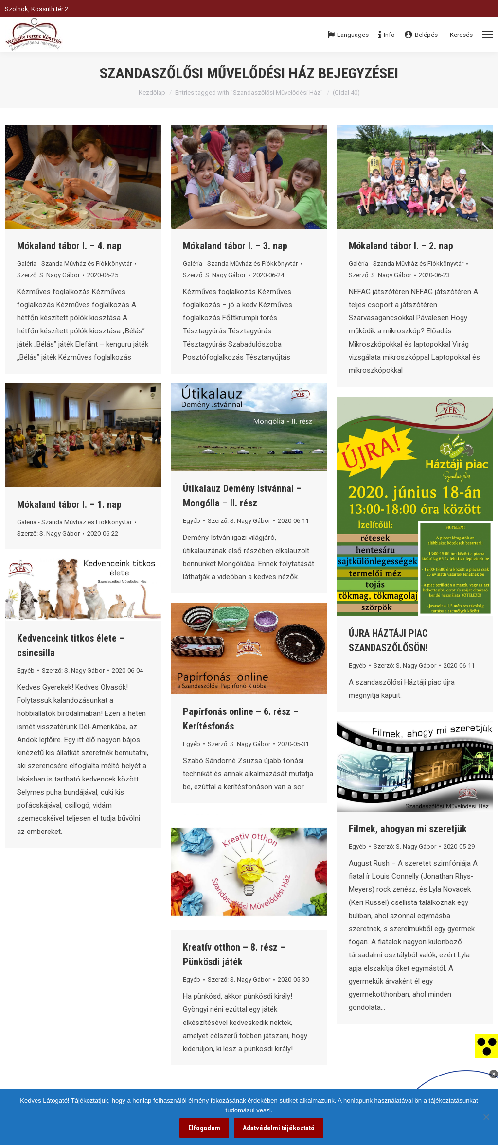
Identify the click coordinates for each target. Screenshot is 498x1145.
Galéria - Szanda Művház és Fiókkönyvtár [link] (74, 263)
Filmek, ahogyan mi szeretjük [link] (408, 828)
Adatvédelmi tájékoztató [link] (279, 1128)
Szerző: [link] (48, 274)
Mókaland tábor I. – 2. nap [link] (401, 246)
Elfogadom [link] (204, 1128)
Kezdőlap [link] (152, 92)
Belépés (421, 35)
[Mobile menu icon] (487, 34)
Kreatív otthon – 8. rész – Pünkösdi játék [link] (234, 954)
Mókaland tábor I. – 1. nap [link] (69, 504)
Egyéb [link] (191, 520)
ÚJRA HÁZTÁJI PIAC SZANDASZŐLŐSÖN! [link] (388, 640)
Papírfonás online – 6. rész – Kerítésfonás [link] (241, 719)
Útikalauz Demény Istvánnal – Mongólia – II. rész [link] (242, 496)
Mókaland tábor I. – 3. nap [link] (235, 246)
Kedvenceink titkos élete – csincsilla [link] (70, 645)
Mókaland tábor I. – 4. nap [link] (69, 246)
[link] (486, 1046)
